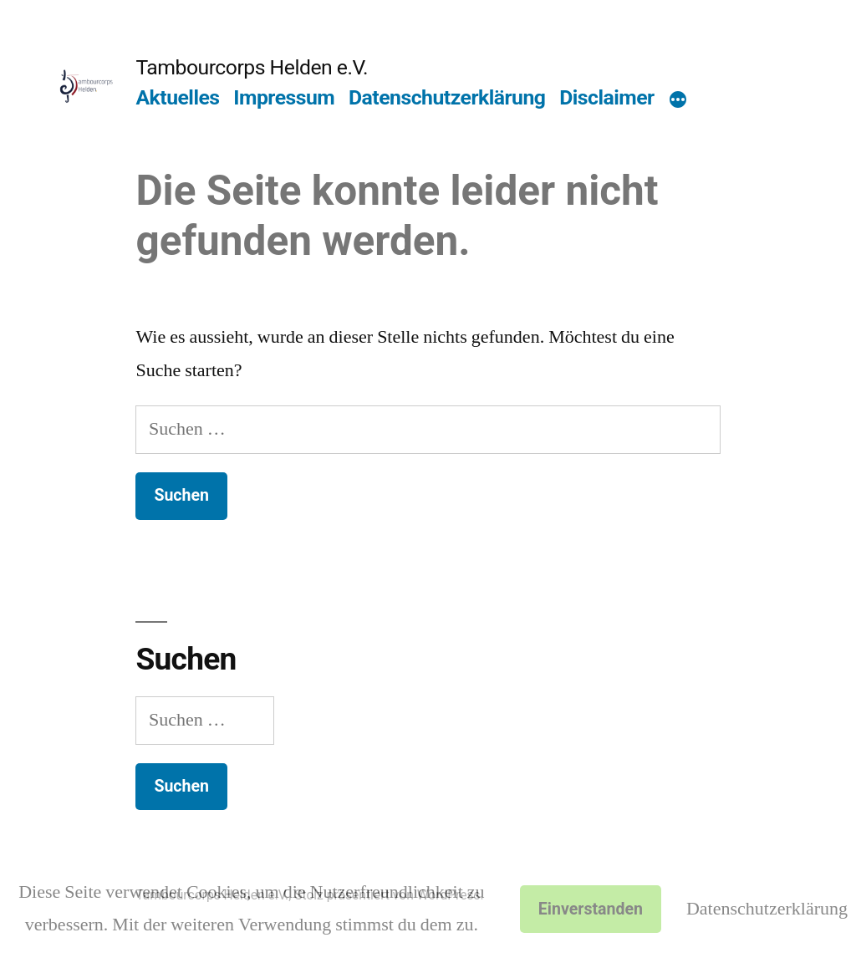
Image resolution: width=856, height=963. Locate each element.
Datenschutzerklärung (447, 97)
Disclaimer (607, 97)
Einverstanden (590, 909)
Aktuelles (177, 97)
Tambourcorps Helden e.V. (251, 67)
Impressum (283, 97)
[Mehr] (678, 101)
